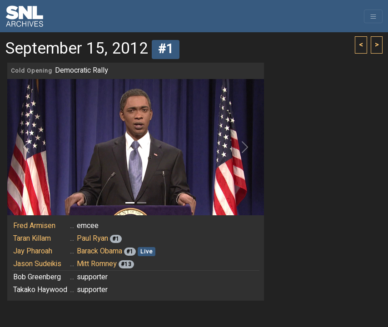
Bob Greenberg (37, 277)
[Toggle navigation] (373, 16)
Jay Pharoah (32, 251)
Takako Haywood (40, 289)
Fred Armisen (34, 225)
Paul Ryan (92, 238)
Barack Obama (99, 251)
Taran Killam (32, 238)
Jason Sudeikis (37, 263)
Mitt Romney (97, 263)
